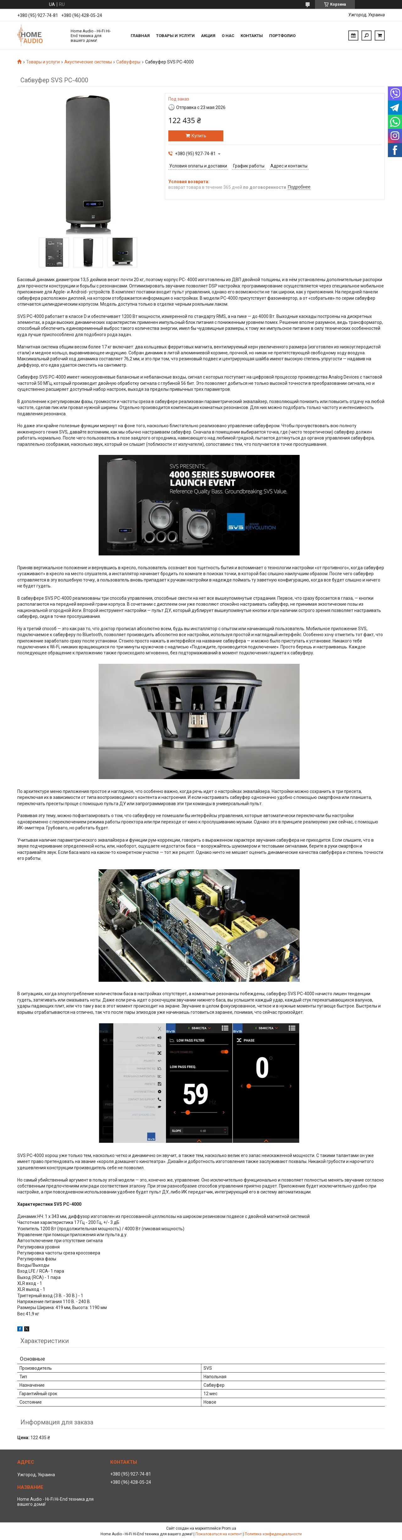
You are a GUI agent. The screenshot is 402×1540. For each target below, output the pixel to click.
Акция (208, 35)
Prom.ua (229, 1528)
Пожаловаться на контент (218, 1534)
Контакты (252, 35)
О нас (228, 35)
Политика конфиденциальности (273, 1534)
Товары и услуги (175, 35)
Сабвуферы (128, 61)
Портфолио (282, 35)
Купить (199, 135)
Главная (140, 35)
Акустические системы (88, 61)
